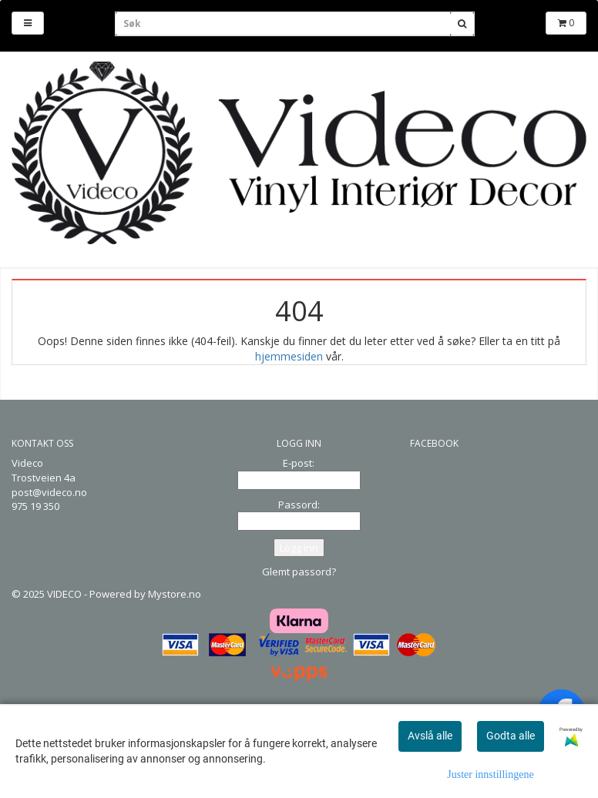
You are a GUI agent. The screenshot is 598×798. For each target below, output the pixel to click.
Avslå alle (430, 735)
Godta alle (510, 735)
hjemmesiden (289, 356)
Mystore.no (174, 594)
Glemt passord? (299, 571)
